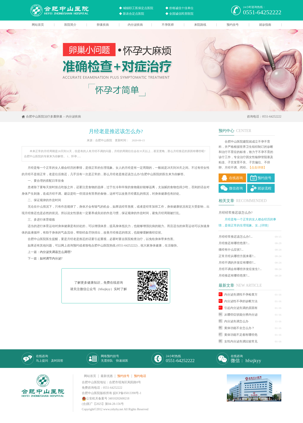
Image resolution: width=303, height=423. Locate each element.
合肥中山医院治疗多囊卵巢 (44, 116)
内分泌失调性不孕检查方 (238, 294)
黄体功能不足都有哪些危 (238, 334)
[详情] (264, 225)
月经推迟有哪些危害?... (234, 243)
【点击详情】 (257, 167)
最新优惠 (107, 376)
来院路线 (200, 24)
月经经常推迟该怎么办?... (236, 236)
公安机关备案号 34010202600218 (105, 398)
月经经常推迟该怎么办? (236, 212)
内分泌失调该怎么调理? (55, 252)
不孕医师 (168, 24)
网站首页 (38, 24)
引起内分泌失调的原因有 (238, 308)
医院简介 (70, 24)
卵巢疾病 (103, 24)
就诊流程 (264, 188)
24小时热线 (180, 359)
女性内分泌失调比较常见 (238, 341)
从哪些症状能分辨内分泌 (238, 314)
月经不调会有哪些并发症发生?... (240, 269)
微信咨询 (236, 188)
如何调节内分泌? (51, 258)
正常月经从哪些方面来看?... (237, 256)
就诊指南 (265, 24)
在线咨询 (236, 178)
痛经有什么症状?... (231, 249)
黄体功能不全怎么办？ (237, 328)
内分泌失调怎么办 (233, 321)
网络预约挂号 (114, 358)
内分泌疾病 (135, 24)
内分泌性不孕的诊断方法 (238, 301)
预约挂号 (233, 24)
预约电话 (140, 376)
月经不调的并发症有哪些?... (237, 262)
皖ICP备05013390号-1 (127, 393)
